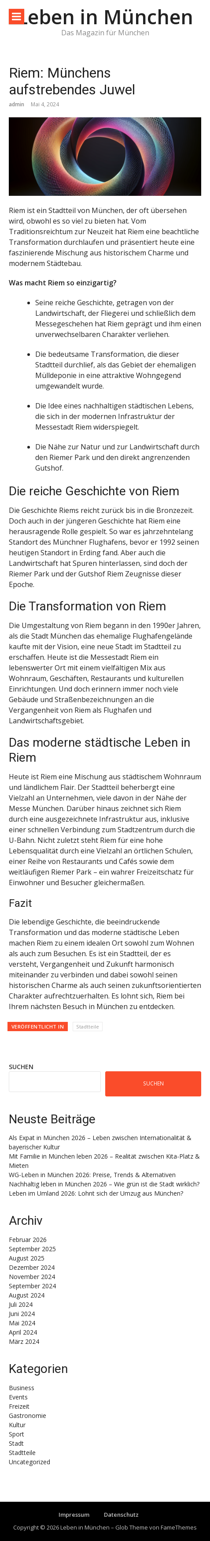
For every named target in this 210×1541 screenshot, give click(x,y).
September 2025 (32, 1249)
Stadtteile (87, 1026)
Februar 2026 (28, 1239)
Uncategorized (29, 1462)
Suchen (21, 1066)
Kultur (17, 1425)
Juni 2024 (22, 1313)
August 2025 (26, 1258)
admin (16, 104)
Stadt (16, 1443)
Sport (16, 1434)
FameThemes (179, 1527)
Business (21, 1388)
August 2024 (26, 1295)
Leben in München (105, 16)
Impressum (74, 1515)
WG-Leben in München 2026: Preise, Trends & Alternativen (92, 1175)
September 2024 (32, 1286)
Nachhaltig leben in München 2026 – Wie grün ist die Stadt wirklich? (104, 1184)
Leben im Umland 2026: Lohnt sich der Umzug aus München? (96, 1193)
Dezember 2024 (32, 1267)
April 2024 (23, 1332)
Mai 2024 (22, 1323)
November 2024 (32, 1276)
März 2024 (24, 1341)
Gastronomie (27, 1415)
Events (18, 1397)
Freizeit (19, 1406)
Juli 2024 (21, 1304)
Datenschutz (121, 1515)
